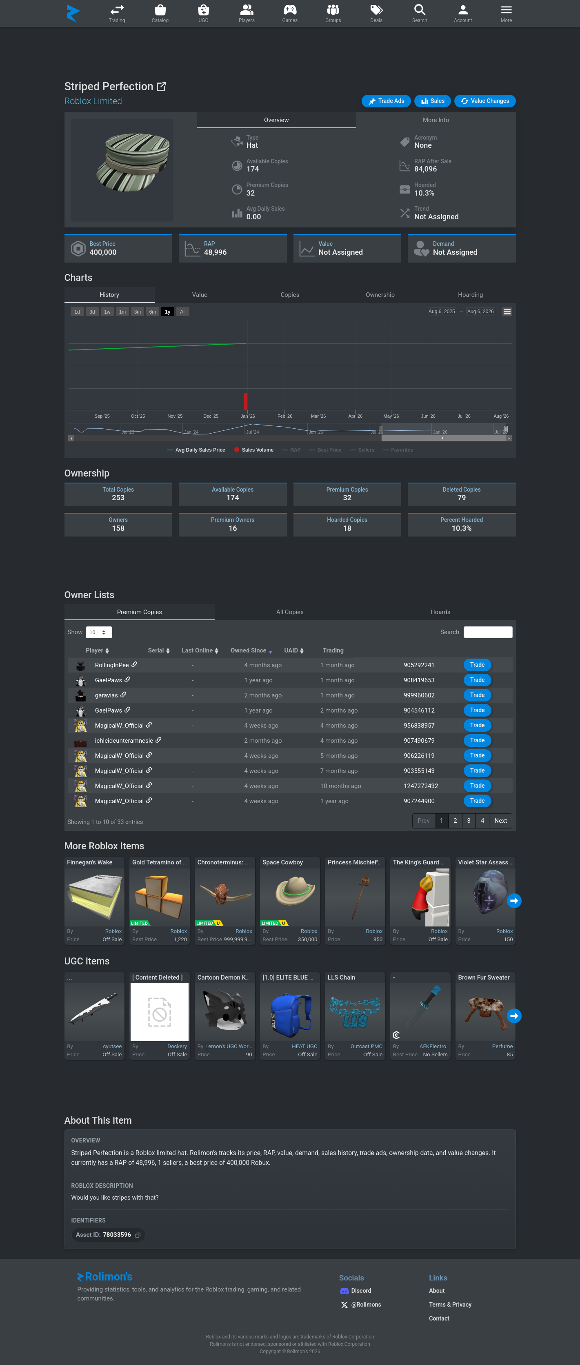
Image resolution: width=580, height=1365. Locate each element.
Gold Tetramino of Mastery (168, 862)
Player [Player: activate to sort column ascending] (106, 650)
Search (476, 632)
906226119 (422, 755)
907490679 (422, 740)
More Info (436, 120)
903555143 (422, 771)
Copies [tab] (289, 294)
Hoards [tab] (441, 612)
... (69, 977)
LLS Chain (341, 977)
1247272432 (424, 786)
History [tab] (109, 294)
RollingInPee (111, 665)
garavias (105, 695)
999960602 (422, 695)
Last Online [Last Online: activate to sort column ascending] (271, 650)
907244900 (422, 801)
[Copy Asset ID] (108, 1235)
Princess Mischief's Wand (363, 862)
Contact (439, 1318)
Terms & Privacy (450, 1304)
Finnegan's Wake (89, 862)
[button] (386, 101)
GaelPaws (107, 680)
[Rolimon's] (73, 13)
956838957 (422, 725)
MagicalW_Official (118, 725)
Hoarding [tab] (470, 294)
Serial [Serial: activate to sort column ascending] (213, 650)
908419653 (422, 680)
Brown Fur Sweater (483, 977)
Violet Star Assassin (485, 862)
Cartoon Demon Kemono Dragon (242, 977)
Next (500, 820)
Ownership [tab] (380, 294)
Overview (276, 120)
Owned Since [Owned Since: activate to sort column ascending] (347, 650)
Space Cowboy (282, 862)
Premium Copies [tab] (139, 612)
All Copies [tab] (290, 612)
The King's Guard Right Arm (430, 862)
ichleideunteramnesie (123, 740)
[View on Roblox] (161, 86)
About (436, 1290)
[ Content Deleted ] (157, 977)
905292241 (422, 665)
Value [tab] (199, 294)
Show (90, 632)
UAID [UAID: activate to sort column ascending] (418, 650)
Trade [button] (478, 664)
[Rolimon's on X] (376, 1306)
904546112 (422, 710)
